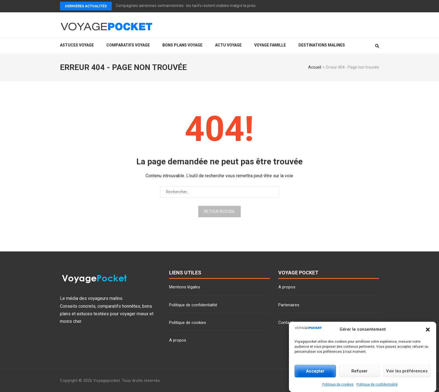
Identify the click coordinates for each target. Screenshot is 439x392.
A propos (177, 340)
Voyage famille (270, 45)
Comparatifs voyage (128, 45)
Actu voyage (228, 45)
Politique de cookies (338, 384)
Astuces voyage (77, 45)
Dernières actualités (86, 6)
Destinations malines (321, 45)
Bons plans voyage (182, 45)
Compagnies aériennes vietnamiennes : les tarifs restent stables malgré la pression (189, 5)
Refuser (359, 371)
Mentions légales (184, 287)
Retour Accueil (219, 211)
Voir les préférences (407, 371)
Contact (285, 322)
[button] (428, 329)
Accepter (315, 371)
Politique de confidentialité (377, 384)
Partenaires (288, 304)
